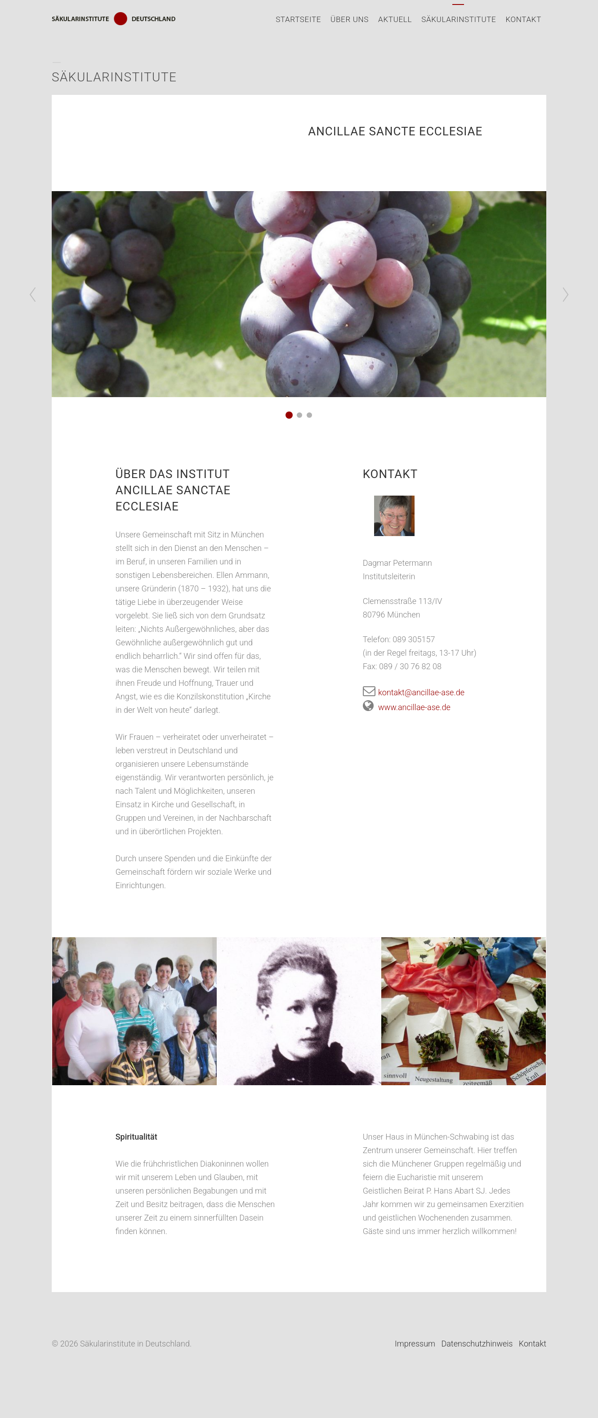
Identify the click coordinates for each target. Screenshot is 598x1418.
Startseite (298, 19)
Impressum (415, 1343)
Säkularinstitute (458, 19)
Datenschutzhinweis (477, 1343)
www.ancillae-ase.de (407, 707)
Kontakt (523, 19)
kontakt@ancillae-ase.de (413, 692)
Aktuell (395, 19)
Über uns (349, 19)
